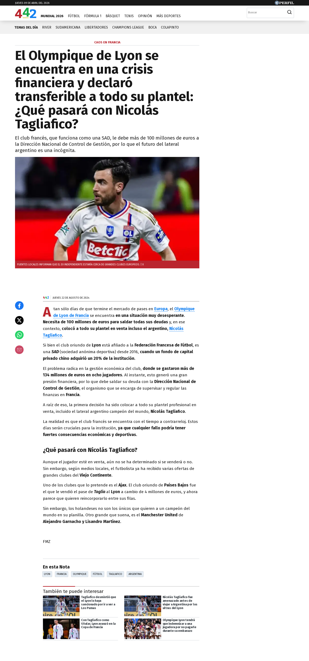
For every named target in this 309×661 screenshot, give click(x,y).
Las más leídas (226, 43)
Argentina (135, 574)
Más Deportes (168, 16)
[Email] (19, 349)
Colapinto (170, 27)
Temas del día (26, 27)
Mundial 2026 (52, 16)
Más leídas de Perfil (231, 227)
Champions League (128, 27)
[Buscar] (266, 12)
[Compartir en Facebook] (19, 305)
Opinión (145, 16)
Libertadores (96, 27)
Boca (152, 27)
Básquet (113, 16)
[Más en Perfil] (42, 648)
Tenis (129, 16)
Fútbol (74, 16)
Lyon (47, 574)
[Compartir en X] (19, 320)
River (46, 27)
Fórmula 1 (92, 16)
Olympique (79, 574)
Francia (62, 574)
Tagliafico (115, 574)
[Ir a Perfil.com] (284, 4)
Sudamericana (68, 27)
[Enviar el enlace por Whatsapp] (19, 335)
